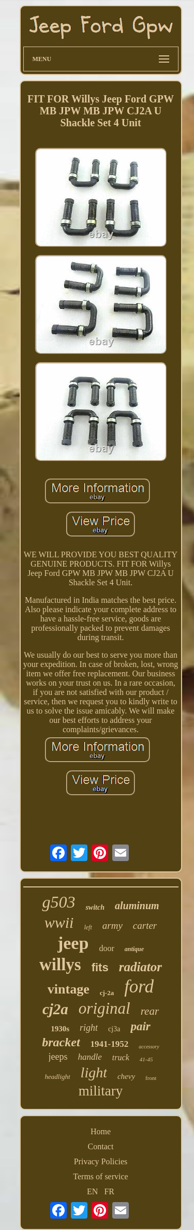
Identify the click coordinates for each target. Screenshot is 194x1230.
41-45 (146, 1059)
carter (145, 925)
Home (101, 1131)
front (150, 1078)
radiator (140, 967)
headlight (57, 1076)
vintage (68, 989)
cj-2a (107, 993)
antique (134, 949)
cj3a (114, 1029)
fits (100, 967)
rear (150, 1011)
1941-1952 (110, 1044)
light (94, 1072)
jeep (72, 943)
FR (109, 1191)
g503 (58, 902)
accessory (149, 1046)
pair (140, 1026)
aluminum (137, 905)
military (101, 1091)
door (106, 948)
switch (95, 907)
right (89, 1027)
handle (90, 1057)
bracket (61, 1042)
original (104, 1008)
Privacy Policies (101, 1161)
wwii (59, 922)
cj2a (55, 1009)
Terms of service (100, 1176)
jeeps (58, 1056)
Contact (101, 1146)
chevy (126, 1076)
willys (60, 964)
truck (120, 1057)
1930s (60, 1029)
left (88, 927)
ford (139, 986)
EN (92, 1191)
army (112, 925)
